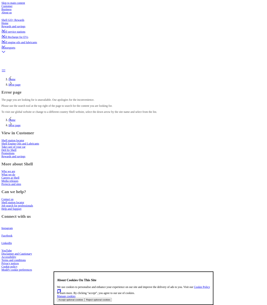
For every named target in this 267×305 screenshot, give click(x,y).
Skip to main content (13, 2)
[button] (133, 27)
